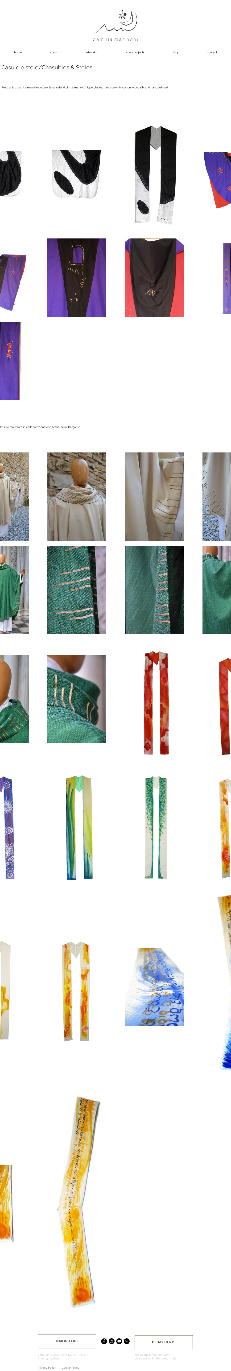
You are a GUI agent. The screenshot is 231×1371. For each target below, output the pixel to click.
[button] (91, 52)
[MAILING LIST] (67, 1341)
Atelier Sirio (59, 427)
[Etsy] (127, 1341)
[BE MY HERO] (164, 1342)
